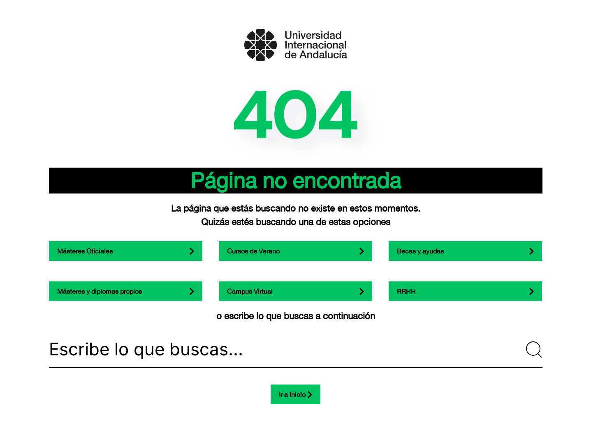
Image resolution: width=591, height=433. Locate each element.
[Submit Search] (534, 349)
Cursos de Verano (253, 251)
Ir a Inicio (292, 394)
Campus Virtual (250, 291)
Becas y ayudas (420, 251)
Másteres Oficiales (85, 251)
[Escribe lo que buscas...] (295, 349)
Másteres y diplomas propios (99, 291)
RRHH (406, 291)
